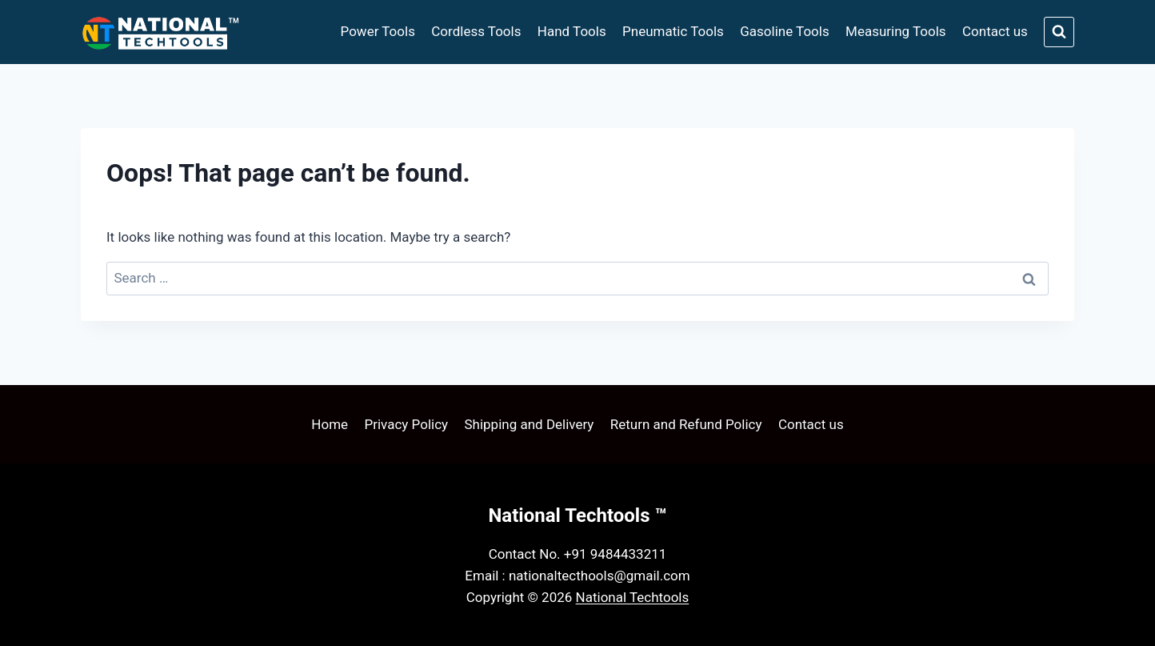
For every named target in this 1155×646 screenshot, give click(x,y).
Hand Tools (572, 31)
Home (329, 424)
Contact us (995, 31)
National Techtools (632, 597)
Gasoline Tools (784, 31)
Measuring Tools (895, 31)
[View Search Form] (1059, 32)
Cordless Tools (476, 31)
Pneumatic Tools (673, 31)
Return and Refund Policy (686, 424)
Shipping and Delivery (528, 424)
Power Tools (378, 31)
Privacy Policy (406, 424)
